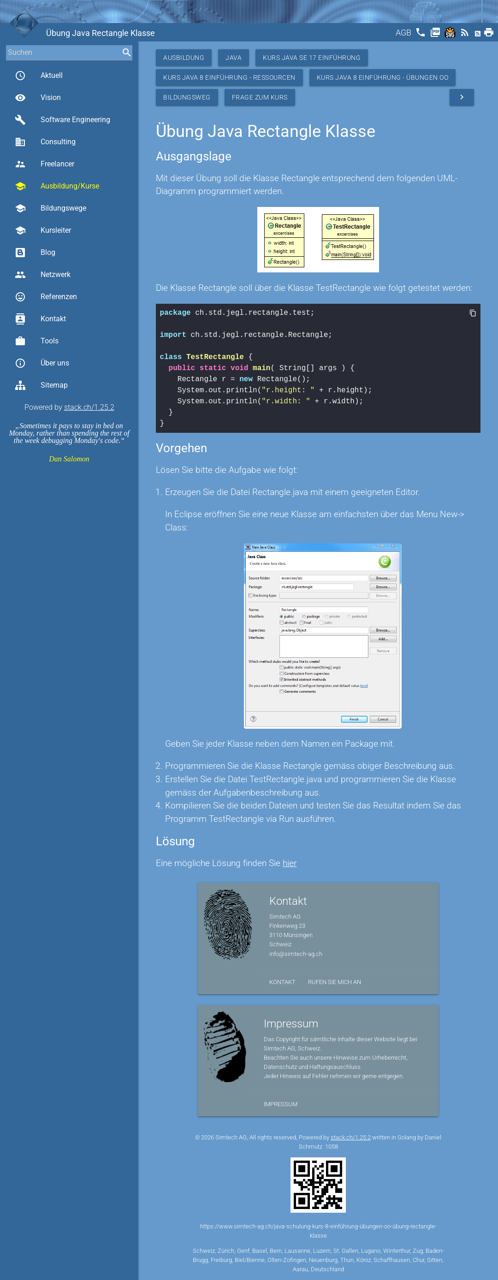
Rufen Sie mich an (334, 982)
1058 (331, 1146)
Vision (38, 98)
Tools (37, 341)
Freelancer (44, 164)
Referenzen (46, 297)
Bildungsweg (187, 97)
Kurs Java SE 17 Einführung (312, 57)
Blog (35, 253)
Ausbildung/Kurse (57, 186)
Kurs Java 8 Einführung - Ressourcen (229, 77)
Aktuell (39, 76)
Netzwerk (43, 275)
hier (289, 863)
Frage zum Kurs (260, 97)
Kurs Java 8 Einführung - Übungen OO (383, 77)
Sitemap (41, 385)
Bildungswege (50, 208)
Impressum (280, 1104)
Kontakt (40, 319)
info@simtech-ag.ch (295, 953)
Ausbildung (183, 57)
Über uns (42, 363)
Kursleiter (43, 230)
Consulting (45, 142)
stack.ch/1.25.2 (89, 407)
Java (233, 57)
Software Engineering (62, 120)
